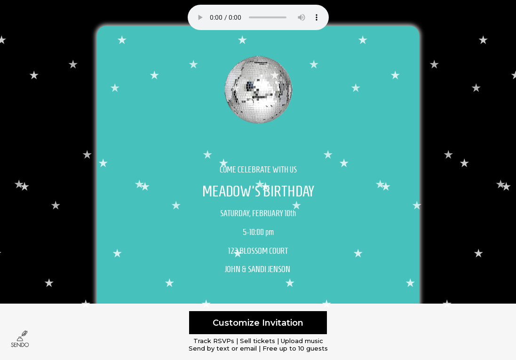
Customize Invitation (258, 322)
